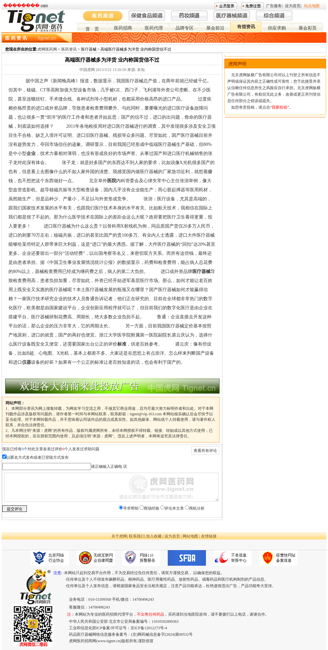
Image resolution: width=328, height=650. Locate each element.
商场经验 (151, 508)
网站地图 (190, 536)
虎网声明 (237, 64)
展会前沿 (215, 28)
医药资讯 (69, 49)
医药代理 (154, 28)
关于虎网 (119, 536)
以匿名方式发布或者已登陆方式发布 (37, 457)
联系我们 (136, 536)
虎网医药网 (47, 49)
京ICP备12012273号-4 (148, 628)
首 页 (92, 29)
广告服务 (274, 6)
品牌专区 (184, 28)
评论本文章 (174, 508)
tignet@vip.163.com (146, 414)
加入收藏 (154, 536)
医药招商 (123, 28)
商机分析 (197, 508)
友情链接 (209, 536)
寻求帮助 (131, 508)
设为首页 (292, 6)
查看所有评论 (205, 450)
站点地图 (312, 6)
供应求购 (277, 28)
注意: (57, 573)
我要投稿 (279, 107)
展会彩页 (308, 28)
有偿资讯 (246, 26)
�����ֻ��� (21, 5)
